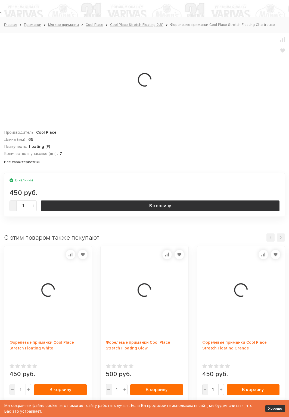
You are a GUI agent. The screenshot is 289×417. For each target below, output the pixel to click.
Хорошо (275, 408)
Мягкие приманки (63, 25)
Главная (10, 25)
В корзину (160, 205)
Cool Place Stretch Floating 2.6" (136, 25)
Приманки (32, 25)
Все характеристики (22, 162)
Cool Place (94, 25)
